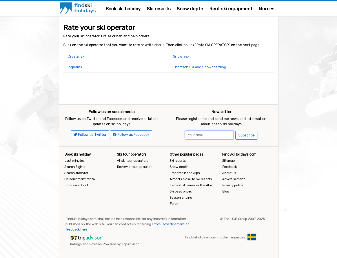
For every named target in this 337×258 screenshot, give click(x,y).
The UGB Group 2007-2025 (244, 219)
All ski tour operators (132, 161)
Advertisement (233, 179)
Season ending (181, 198)
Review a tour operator (134, 167)
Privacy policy (232, 185)
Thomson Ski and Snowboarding (199, 67)
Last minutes (74, 161)
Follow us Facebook (131, 135)
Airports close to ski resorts (191, 179)
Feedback (229, 167)
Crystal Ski (76, 56)
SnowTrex (181, 56)
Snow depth (190, 8)
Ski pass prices (181, 191)
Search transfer (76, 173)
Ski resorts (159, 8)
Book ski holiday (123, 8)
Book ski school (76, 185)
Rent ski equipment (230, 8)
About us (229, 173)
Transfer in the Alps (185, 173)
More (266, 8)
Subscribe (246, 135)
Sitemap (228, 161)
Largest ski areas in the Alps (191, 185)
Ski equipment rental (79, 179)
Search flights (75, 167)
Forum (174, 204)
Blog (225, 191)
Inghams (75, 67)
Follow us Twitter (90, 135)
